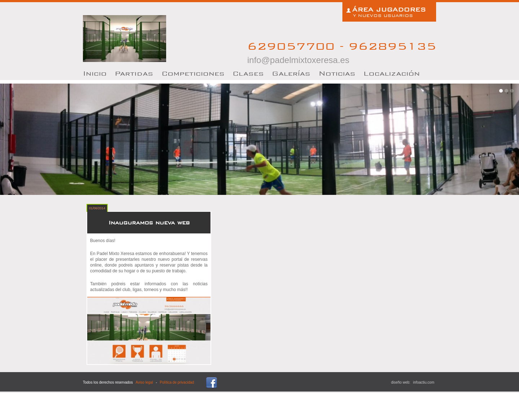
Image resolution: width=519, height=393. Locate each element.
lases (248, 73)
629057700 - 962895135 (341, 52)
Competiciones (193, 73)
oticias (337, 73)
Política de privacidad (177, 382)
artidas (134, 73)
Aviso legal (144, 382)
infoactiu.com (423, 382)
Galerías (291, 73)
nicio (95, 73)
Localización (391, 73)
